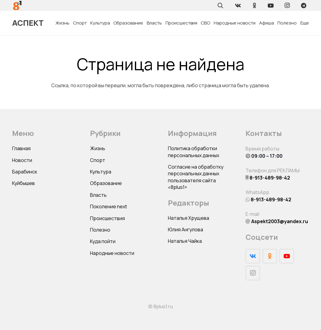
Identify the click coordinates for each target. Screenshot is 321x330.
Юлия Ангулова (185, 229)
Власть (98, 195)
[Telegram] (303, 5)
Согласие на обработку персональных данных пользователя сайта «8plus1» (195, 176)
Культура (100, 171)
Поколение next (108, 206)
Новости (22, 160)
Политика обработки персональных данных (193, 151)
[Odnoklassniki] (254, 5)
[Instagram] (287, 5)
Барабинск (24, 171)
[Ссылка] (17, 5)
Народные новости (112, 253)
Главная (21, 148)
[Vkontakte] (237, 5)
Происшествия (107, 218)
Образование (106, 183)
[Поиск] (220, 5)
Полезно (100, 229)
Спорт (97, 160)
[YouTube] (270, 5)
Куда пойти (102, 241)
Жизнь (97, 148)
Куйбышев (23, 183)
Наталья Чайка (185, 241)
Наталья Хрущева (188, 218)
